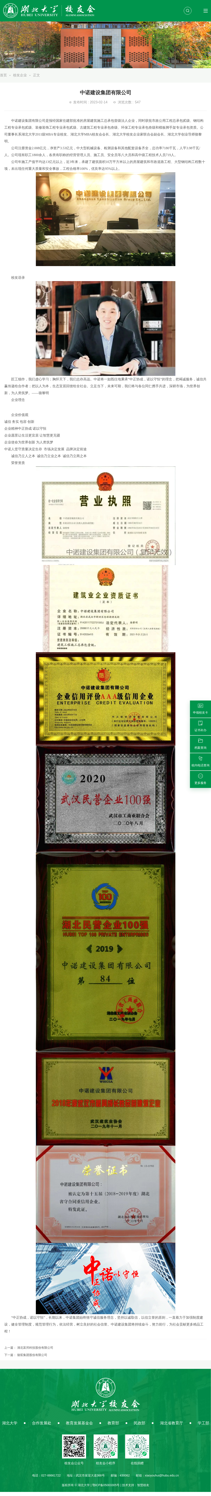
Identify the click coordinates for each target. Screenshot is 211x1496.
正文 (36, 79)
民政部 (139, 1427)
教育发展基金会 (79, 1427)
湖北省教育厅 (171, 1427)
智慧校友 (143, 1489)
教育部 (113, 1427)
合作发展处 (41, 1427)
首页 (3, 79)
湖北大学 (9, 1427)
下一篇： (25, 1359)
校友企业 (20, 79)
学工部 (203, 1427)
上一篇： (28, 1351)
